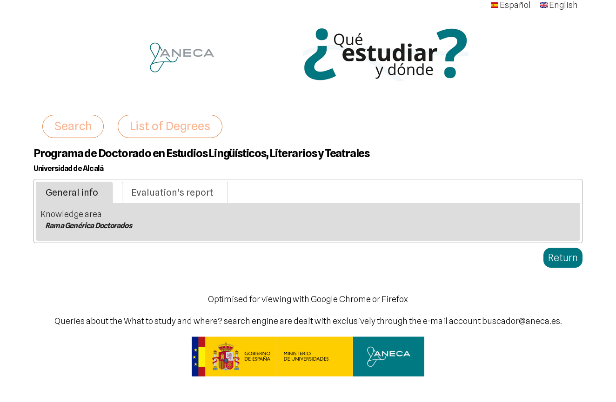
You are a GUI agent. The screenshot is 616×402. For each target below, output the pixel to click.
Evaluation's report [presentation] (172, 192)
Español (511, 5)
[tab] (74, 193)
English (559, 5)
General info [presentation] (72, 192)
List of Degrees (170, 126)
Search (73, 126)
